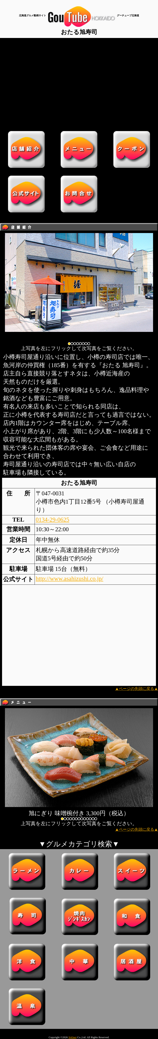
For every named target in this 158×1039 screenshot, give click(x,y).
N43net (73, 1037)
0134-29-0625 (52, 519)
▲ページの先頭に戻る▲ (136, 688)
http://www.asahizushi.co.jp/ (69, 578)
